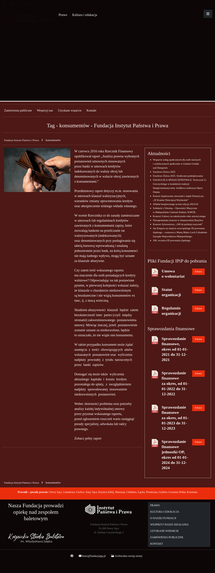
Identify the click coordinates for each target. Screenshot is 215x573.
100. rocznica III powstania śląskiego (171, 240)
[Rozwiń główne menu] (208, 14)
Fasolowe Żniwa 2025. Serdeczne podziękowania (178, 176)
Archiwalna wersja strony (128, 556)
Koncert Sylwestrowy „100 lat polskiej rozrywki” (178, 224)
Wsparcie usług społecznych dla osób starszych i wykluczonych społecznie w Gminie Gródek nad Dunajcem (177, 163)
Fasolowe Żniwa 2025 (164, 171)
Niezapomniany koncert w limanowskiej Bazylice (178, 220)
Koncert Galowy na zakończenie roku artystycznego (179, 216)
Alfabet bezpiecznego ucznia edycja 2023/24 (175, 204)
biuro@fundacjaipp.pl (26, 3)
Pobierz (198, 271)
